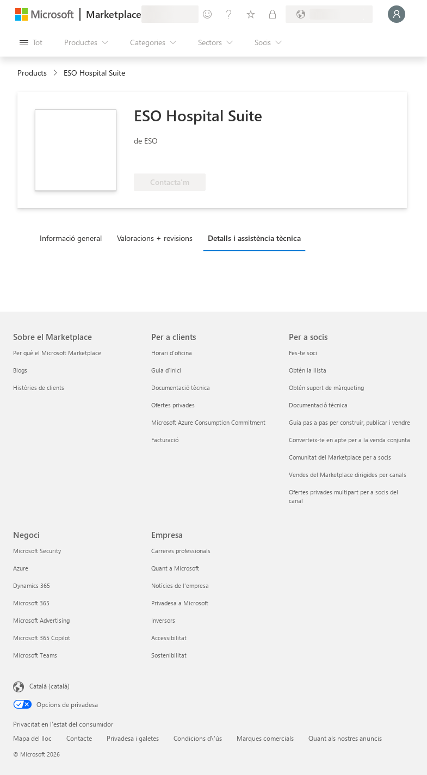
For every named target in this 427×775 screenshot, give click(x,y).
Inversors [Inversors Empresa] (163, 620)
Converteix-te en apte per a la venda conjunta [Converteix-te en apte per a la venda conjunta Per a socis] (349, 440)
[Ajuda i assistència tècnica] (229, 14)
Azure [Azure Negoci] (20, 568)
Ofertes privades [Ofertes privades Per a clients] (173, 405)
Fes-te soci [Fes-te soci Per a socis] (303, 353)
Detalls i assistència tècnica (254, 238)
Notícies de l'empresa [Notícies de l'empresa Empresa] (180, 585)
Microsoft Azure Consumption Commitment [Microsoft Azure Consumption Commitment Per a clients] (208, 422)
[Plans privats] (272, 14)
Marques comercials (265, 738)
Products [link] (32, 72)
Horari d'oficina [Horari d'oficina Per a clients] (171, 353)
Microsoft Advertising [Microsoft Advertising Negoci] (41, 620)
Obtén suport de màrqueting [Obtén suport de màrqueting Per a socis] (326, 387)
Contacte (79, 738)
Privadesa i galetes (133, 738)
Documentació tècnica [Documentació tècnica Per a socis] (318, 405)
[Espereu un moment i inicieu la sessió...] (396, 14)
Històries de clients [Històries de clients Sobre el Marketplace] (38, 387)
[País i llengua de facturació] (329, 14)
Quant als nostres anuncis (345, 738)
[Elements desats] (250, 14)
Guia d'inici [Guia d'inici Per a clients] (166, 370)
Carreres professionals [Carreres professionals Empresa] (181, 551)
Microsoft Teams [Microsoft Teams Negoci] (35, 655)
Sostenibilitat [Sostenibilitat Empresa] (169, 655)
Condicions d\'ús (198, 738)
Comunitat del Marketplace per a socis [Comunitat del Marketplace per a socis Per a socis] (340, 457)
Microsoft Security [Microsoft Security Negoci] (37, 551)
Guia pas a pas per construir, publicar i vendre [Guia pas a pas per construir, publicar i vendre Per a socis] (349, 422)
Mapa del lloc (32, 738)
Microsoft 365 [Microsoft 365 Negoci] (31, 603)
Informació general (71, 238)
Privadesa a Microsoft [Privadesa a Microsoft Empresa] (179, 603)
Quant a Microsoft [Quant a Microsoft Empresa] (175, 568)
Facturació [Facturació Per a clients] (164, 440)
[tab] (73, 238)
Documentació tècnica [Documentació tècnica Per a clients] (180, 387)
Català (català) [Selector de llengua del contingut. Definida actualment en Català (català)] (49, 685)
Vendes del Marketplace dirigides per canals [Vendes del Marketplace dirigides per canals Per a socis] (347, 474)
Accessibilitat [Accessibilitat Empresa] (169, 638)
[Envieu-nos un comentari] (207, 14)
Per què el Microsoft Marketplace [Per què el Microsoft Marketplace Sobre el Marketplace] (57, 353)
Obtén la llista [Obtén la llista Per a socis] (307, 370)
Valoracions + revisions (155, 238)
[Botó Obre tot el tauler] (31, 42)
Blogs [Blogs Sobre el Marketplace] (20, 370)
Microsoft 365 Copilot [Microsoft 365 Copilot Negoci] (41, 638)
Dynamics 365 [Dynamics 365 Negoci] (31, 585)
